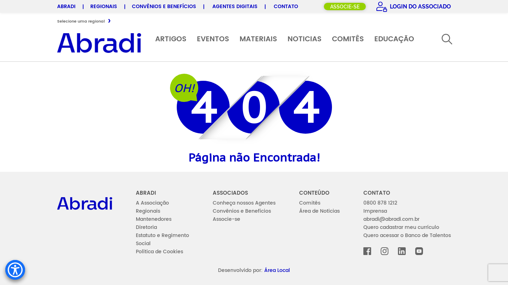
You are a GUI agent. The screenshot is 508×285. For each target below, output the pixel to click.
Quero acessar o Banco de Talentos (407, 235)
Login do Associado (419, 6)
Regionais (103, 6)
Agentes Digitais (235, 6)
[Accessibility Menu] (15, 270)
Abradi (66, 6)
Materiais (258, 39)
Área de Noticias (319, 211)
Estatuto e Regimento (162, 235)
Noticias (304, 39)
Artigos (170, 39)
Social (143, 243)
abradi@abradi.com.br (391, 219)
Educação (394, 39)
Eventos (213, 39)
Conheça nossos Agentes (244, 203)
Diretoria (146, 227)
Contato (286, 6)
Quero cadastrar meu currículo (401, 227)
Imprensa (375, 211)
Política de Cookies (159, 252)
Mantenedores (153, 219)
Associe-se (344, 7)
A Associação (152, 203)
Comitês (348, 39)
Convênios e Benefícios (164, 6)
